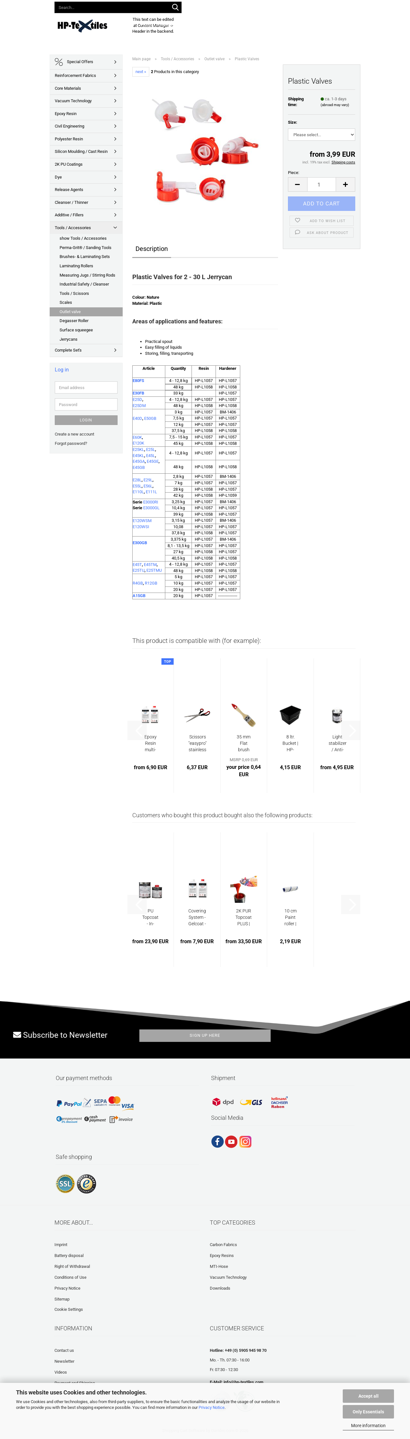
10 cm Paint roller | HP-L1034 (290, 917)
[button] (236, 6)
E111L (151, 491)
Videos (60, 1372)
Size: (292, 122)
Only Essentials (368, 1411)
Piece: (293, 172)
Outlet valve (70, 311)
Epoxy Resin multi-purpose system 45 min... (150, 743)
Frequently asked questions (266, 24)
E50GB (150, 418)
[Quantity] (321, 184)
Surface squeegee (76, 330)
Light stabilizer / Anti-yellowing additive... (337, 743)
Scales (66, 302)
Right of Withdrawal (72, 1266)
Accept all (368, 1396)
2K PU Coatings (69, 164)
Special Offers (74, 62)
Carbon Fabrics (223, 1244)
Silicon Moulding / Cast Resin (81, 151)
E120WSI (141, 526)
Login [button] (258, 6)
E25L (150, 449)
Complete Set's (68, 350)
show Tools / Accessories (83, 238)
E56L (148, 486)
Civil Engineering (69, 126)
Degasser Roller (74, 320)
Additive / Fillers (69, 214)
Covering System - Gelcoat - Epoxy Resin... (197, 917)
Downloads (216, 24)
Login (86, 420)
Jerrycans (69, 339)
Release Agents (69, 189)
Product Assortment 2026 (169, 24)
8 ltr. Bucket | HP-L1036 (290, 743)
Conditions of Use (70, 1277)
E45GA (139, 461)
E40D (137, 418)
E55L (137, 486)
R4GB (138, 583)
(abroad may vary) (335, 105)
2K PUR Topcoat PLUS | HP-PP (243, 917)
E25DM (139, 405)
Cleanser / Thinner (71, 202)
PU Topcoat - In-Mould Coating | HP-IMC (150, 917)
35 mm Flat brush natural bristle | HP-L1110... (243, 743)
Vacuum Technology (73, 100)
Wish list (286, 6)
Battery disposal (69, 1255)
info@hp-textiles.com (243, 1382)
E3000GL (151, 507)
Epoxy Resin (66, 113)
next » (140, 71)
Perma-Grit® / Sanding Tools (85, 247)
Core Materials (68, 88)
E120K (138, 443)
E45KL (138, 455)
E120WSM (142, 520)
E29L (148, 480)
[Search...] (175, 7)
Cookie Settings (68, 1309)
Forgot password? (71, 443)
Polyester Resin (69, 139)
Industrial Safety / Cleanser (84, 284)
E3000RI (150, 502)
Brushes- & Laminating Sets (85, 256)
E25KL (138, 449)
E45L (150, 455)
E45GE (153, 461)
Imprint (60, 1244)
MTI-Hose (219, 1266)
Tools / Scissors (74, 293)
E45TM (150, 564)
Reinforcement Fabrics (75, 75)
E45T (137, 564)
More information (368, 1425)
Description (151, 249)
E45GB (139, 467)
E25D (137, 399)
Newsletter (64, 1361)
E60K (137, 437)
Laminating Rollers (76, 265)
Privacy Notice (212, 1407)
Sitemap (62, 1299)
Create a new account (74, 434)
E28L (137, 480)
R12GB (151, 583)
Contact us (64, 1350)
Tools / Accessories (73, 227)
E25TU (138, 570)
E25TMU (154, 570)
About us (312, 24)
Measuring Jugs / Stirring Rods (87, 275)
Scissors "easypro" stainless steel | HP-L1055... (197, 743)
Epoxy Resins (222, 1255)
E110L (138, 491)
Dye (58, 177)
